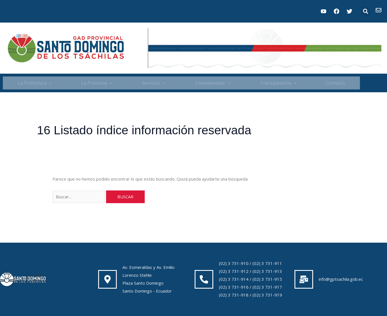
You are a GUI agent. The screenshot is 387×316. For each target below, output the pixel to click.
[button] (365, 11)
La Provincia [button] (96, 83)
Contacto (335, 83)
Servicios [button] (154, 83)
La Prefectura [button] (35, 83)
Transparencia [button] (278, 83)
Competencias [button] (212, 83)
